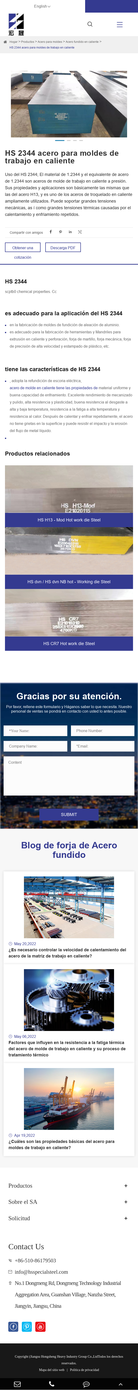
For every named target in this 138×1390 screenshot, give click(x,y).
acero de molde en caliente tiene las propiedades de (54, 388)
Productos (27, 42)
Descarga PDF (63, 248)
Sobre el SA (22, 1201)
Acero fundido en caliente (82, 42)
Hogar (13, 42)
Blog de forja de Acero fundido (69, 850)
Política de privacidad (84, 1370)
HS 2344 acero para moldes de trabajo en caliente (41, 47)
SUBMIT (69, 814)
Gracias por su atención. (69, 696)
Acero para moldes (50, 42)
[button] (59, 140)
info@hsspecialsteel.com (41, 1272)
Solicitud (19, 1218)
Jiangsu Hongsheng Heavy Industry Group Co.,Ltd (64, 1356)
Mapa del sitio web (51, 1370)
